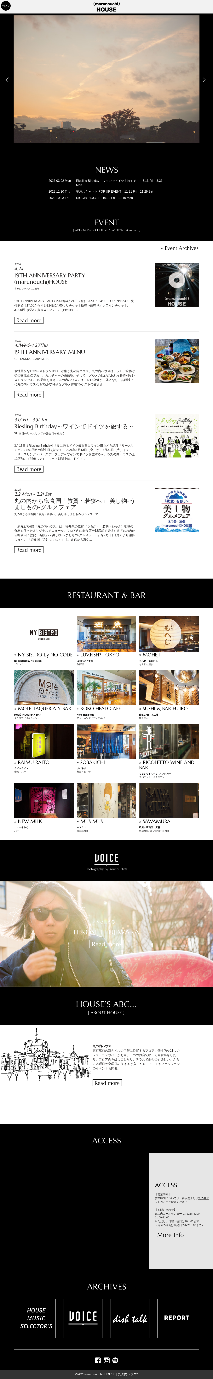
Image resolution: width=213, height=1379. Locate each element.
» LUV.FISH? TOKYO (98, 655)
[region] (106, 86)
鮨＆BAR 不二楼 (148, 715)
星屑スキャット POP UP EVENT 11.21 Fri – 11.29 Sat (114, 191)
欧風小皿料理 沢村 (149, 827)
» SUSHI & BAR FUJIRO (163, 709)
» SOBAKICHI (91, 762)
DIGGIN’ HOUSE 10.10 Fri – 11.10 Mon (104, 198)
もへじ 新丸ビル (148, 661)
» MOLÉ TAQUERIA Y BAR (42, 709)
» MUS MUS (90, 821)
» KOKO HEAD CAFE (99, 709)
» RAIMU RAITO (31, 762)
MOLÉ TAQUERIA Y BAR (27, 715)
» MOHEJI (149, 655)
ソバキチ (81, 768)
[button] (8, 79)
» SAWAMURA (154, 821)
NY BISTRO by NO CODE (28, 661)
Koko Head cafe (85, 715)
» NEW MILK (28, 821)
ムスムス (81, 827)
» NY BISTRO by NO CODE (43, 655)
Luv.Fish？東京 (85, 661)
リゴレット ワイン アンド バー (155, 773)
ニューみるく (21, 827)
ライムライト (21, 768)
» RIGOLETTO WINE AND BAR (166, 765)
